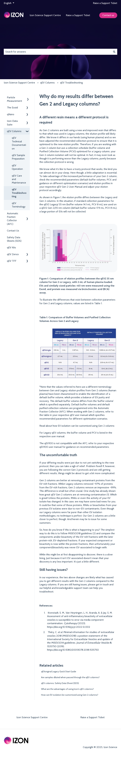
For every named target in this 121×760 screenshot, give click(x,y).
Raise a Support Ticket (105, 3)
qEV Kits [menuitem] (11, 247)
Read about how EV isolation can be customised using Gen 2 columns (76, 425)
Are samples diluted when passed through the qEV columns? (70, 677)
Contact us (108, 15)
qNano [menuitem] (10, 114)
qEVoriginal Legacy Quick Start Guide (58, 671)
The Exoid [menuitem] (12, 107)
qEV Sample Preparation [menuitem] (18, 157)
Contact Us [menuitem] (13, 230)
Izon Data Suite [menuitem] (12, 122)
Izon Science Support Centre (45, 15)
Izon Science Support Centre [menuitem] (32, 717)
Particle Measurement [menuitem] (14, 99)
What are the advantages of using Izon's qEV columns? (67, 689)
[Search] (114, 52)
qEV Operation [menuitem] (17, 167)
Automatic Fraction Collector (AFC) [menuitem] (12, 218)
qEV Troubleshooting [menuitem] (19, 193)
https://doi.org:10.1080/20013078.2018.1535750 (73, 649)
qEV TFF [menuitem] (11, 260)
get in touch (102, 584)
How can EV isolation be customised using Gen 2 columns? (69, 694)
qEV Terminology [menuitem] (18, 205)
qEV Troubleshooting (71, 82)
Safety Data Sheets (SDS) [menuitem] (14, 239)
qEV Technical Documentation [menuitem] (19, 143)
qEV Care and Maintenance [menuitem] (19, 179)
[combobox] (57, 52)
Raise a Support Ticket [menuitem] (92, 717)
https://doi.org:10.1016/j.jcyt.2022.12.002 (68, 626)
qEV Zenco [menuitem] (13, 254)
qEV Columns (47, 82)
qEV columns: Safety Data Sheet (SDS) (60, 683)
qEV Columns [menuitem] (14, 131)
